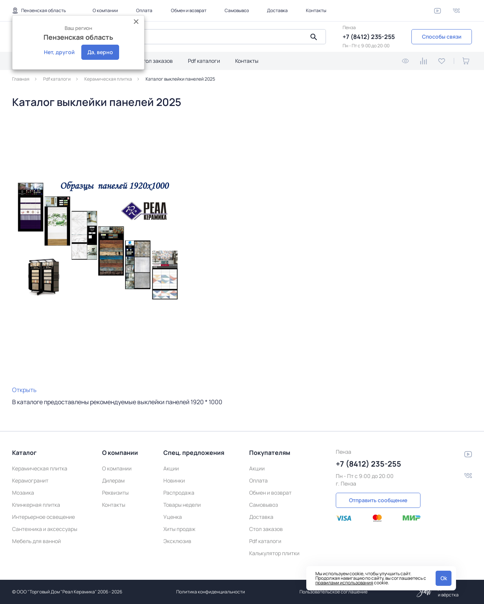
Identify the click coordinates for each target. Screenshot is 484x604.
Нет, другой (59, 52)
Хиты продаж (179, 528)
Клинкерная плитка (36, 504)
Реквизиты (115, 492)
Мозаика (23, 492)
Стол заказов (156, 60)
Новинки (174, 480)
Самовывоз (237, 10)
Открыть (24, 390)
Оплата (144, 10)
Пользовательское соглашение (333, 591)
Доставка (277, 10)
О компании (105, 10)
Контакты (316, 10)
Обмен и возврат (188, 10)
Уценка (172, 516)
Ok (444, 578)
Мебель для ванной (36, 541)
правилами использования (344, 582)
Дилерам (113, 480)
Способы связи (441, 36)
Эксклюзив (177, 541)
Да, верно (100, 52)
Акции (171, 468)
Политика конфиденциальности (210, 591)
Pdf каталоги (204, 60)
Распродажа (178, 492)
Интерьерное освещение (43, 516)
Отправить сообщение (378, 500)
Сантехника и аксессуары (44, 528)
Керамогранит (30, 480)
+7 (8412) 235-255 (369, 37)
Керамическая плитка (39, 468)
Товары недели (182, 504)
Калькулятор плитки (274, 553)
